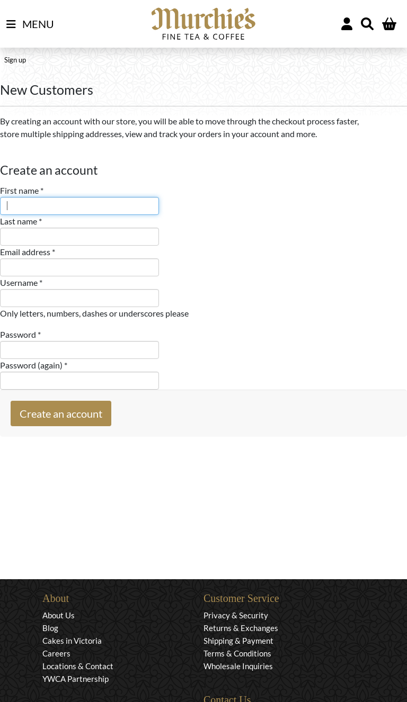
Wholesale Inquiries (238, 666)
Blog (50, 628)
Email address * (27, 252)
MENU (30, 24)
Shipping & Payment (238, 640)
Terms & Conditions (237, 653)
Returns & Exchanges (241, 628)
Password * (20, 334)
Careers (56, 653)
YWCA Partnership (75, 678)
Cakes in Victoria (72, 640)
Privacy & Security (236, 615)
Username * (21, 282)
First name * (21, 190)
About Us (58, 615)
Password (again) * (33, 365)
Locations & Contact (77, 666)
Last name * (21, 221)
